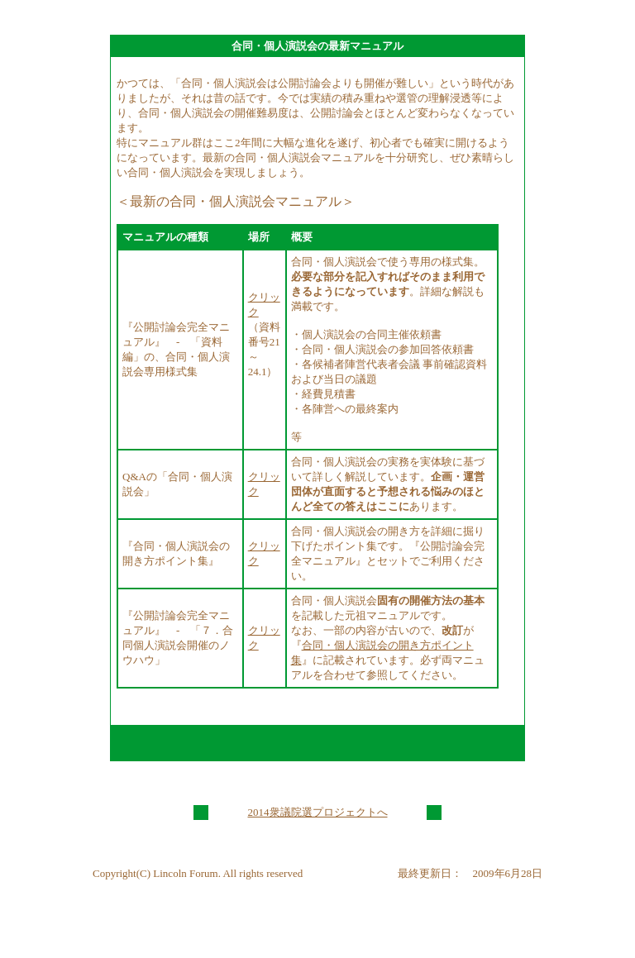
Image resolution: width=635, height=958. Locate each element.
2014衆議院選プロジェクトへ (318, 812)
